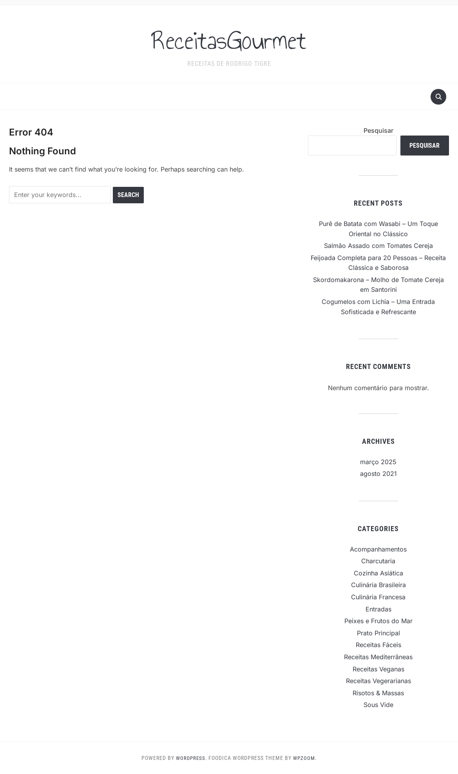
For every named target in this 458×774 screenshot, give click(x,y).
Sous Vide (378, 705)
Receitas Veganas (378, 669)
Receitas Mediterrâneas (378, 657)
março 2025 (378, 462)
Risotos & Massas (378, 693)
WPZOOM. (306, 758)
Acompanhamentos (378, 549)
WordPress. (190, 758)
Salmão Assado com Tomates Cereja (378, 246)
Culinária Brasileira (378, 585)
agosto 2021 (378, 473)
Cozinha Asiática (378, 573)
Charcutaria (378, 561)
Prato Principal (378, 633)
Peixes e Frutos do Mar (378, 621)
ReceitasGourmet (229, 39)
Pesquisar (378, 130)
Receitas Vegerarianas (378, 681)
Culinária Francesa (378, 597)
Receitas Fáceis (378, 645)
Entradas (378, 609)
